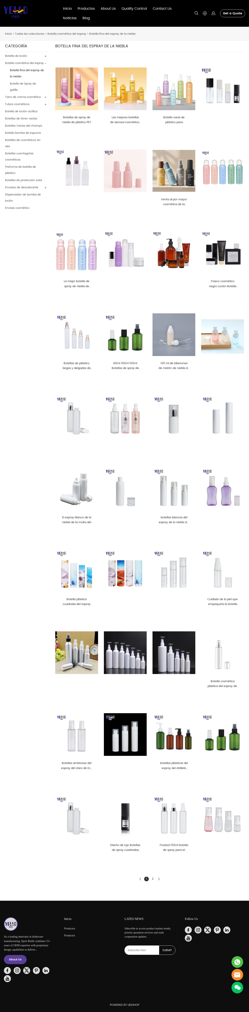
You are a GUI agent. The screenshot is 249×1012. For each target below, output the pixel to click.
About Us (108, 8)
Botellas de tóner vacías (21, 118)
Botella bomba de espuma (23, 133)
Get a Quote (232, 13)
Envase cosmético (17, 208)
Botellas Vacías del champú (23, 126)
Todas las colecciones (29, 34)
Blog (86, 18)
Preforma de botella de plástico (20, 170)
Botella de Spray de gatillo (23, 86)
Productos (86, 8)
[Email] (141, 950)
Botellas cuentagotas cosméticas (19, 156)
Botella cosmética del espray (66, 34)
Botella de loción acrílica (21, 111)
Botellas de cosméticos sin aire (22, 143)
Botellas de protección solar (23, 180)
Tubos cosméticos (17, 104)
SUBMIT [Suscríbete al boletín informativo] (167, 950)
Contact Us (162, 8)
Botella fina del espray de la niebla (112, 34)
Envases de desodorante (21, 187)
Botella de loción (16, 56)
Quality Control (134, 8)
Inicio (67, 8)
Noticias (70, 18)
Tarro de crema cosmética (23, 97)
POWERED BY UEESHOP (124, 1005)
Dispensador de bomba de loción (23, 197)
